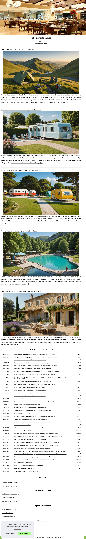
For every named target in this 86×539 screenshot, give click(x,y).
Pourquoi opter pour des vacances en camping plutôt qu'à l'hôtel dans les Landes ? (36, 433)
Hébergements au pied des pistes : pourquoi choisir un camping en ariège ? (34, 354)
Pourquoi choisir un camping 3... (10, 501)
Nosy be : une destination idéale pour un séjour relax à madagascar (32, 362)
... (68, 102)
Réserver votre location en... (9, 497)
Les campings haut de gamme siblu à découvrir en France (29, 396)
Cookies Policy (54, 537)
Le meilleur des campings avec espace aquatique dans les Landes (32, 448)
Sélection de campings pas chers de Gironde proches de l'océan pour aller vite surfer (37, 445)
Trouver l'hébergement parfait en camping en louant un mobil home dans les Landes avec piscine (40, 451)
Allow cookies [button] (24, 533)
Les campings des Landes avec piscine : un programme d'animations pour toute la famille (38, 436)
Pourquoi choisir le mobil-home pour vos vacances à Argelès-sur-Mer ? (33, 381)
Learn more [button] (17, 529)
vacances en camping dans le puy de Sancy (53, 102)
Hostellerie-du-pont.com (35, 537)
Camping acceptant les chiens (22, 425)
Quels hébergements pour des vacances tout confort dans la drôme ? (21, 291)
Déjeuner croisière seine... (9, 528)
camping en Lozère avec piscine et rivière (13, 284)
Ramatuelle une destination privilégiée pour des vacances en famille (32, 368)
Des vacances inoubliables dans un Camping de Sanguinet (30, 439)
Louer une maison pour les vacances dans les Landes (28, 465)
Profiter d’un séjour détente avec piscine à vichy (27, 404)
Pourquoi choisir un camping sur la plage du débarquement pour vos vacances (35, 416)
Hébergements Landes (41, 43)
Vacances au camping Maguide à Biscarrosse (26, 471)
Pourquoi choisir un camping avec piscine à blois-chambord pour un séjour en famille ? (37, 371)
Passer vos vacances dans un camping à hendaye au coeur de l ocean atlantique (36, 401)
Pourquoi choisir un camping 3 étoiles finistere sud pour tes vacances (21, 170)
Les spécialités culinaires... (9, 516)
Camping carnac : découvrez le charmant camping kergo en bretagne (32, 422)
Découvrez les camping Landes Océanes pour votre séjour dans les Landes (34, 459)
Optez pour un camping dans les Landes (25, 468)
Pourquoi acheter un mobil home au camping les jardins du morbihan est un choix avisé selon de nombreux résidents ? (40, 378)
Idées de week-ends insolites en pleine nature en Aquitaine (30, 390)
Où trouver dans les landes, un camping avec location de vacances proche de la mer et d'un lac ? (40, 454)
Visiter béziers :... (6, 524)
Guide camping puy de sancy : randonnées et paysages (17, 49)
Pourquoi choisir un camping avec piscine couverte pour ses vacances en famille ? (36, 357)
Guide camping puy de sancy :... (10, 494)
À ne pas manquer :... (8, 532)
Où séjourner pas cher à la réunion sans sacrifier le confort (30, 360)
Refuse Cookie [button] (10, 533)
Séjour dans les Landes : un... (10, 486)
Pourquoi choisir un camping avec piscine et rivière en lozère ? (19, 231)
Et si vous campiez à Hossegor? (23, 462)
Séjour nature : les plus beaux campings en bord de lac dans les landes (33, 427)
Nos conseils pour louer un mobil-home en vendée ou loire (30, 387)
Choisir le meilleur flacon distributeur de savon (26, 430)
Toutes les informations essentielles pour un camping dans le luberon (32, 410)
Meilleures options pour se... (9, 509)
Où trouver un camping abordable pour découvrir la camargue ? (31, 419)
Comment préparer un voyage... (10, 482)
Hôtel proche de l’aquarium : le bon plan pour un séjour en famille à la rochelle (35, 374)
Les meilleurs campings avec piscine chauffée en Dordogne (30, 393)
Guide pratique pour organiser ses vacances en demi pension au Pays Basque (35, 384)
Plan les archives (45, 537)
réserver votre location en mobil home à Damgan (25, 163)
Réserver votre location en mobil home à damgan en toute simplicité (21, 110)
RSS (59, 537)
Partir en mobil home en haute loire (23, 413)
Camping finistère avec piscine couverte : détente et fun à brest (31, 398)
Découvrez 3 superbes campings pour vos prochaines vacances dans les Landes (36, 456)
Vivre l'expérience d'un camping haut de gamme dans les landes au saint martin (35, 365)
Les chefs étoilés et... (7, 513)
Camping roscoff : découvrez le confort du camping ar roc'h (30, 407)
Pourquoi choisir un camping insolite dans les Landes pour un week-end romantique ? (37, 442)
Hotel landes (41, 41)
